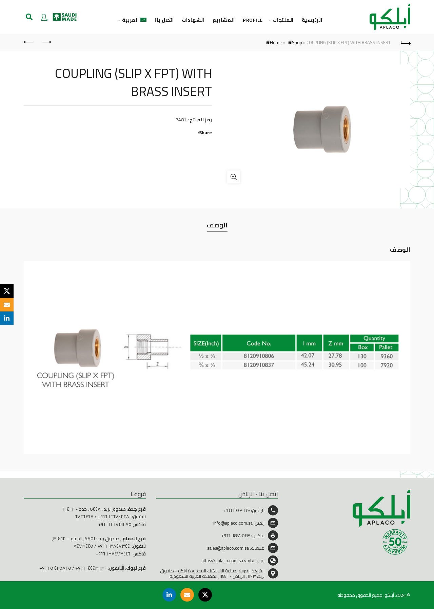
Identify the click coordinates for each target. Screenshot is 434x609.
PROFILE (253, 20)
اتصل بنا (164, 20)
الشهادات (193, 20)
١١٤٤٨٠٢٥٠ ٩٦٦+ (236, 510)
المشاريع (224, 20)
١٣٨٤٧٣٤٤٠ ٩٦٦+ (114, 546)
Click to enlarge (233, 176)
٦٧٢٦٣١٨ (84, 516)
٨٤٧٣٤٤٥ (83, 546)
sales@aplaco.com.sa (228, 548)
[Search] (29, 17)
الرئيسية (312, 20)
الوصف (217, 225)
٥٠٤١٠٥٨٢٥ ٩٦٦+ (55, 568)
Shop (297, 42)
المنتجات (283, 20)
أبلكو (389, 595)
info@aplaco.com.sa (233, 523)
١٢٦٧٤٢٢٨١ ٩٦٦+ (114, 516)
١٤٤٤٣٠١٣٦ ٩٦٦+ (91, 568)
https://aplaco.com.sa (222, 560)
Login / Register (44, 17)
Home (276, 42)
